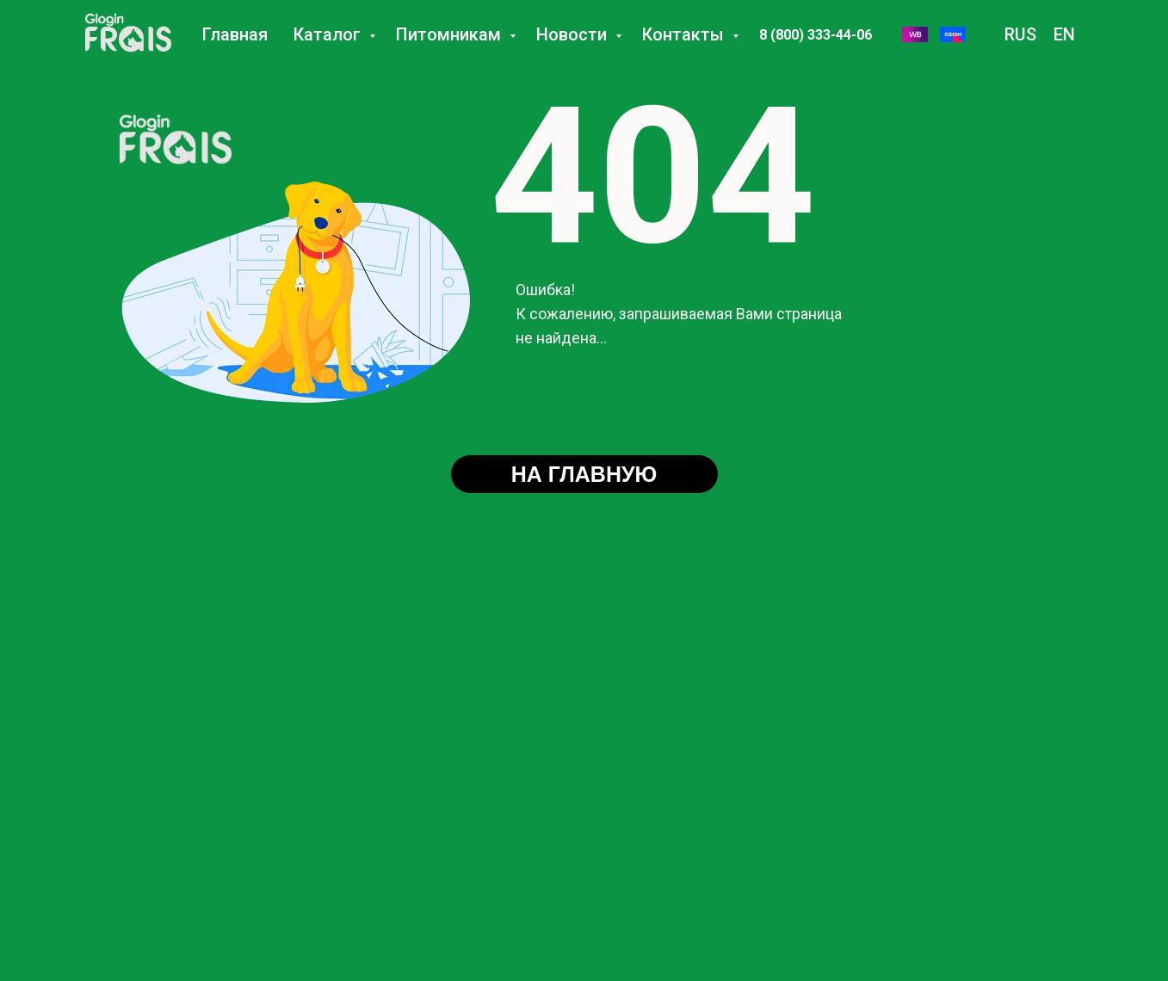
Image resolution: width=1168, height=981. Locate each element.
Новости (573, 34)
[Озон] (953, 34)
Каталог (329, 34)
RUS (1020, 34)
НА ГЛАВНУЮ (584, 474)
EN (1064, 34)
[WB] (915, 34)
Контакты (685, 34)
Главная (235, 34)
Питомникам (450, 34)
